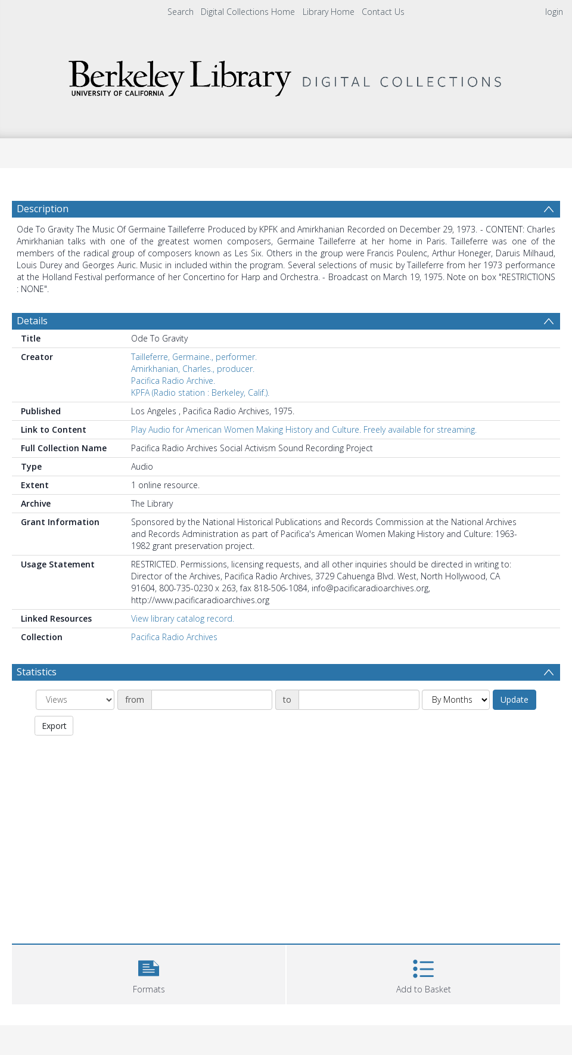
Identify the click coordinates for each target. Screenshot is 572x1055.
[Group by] (75, 700)
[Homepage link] (286, 75)
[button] (148, 973)
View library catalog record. (182, 618)
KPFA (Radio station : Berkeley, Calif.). (200, 392)
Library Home (329, 11)
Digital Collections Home (248, 11)
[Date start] (211, 700)
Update (514, 699)
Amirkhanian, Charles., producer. (192, 368)
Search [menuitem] (180, 11)
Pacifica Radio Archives (174, 637)
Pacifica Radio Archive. (173, 380)
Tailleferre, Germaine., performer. (194, 356)
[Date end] (359, 700)
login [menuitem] (554, 11)
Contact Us (383, 11)
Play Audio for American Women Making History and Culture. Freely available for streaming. (304, 429)
